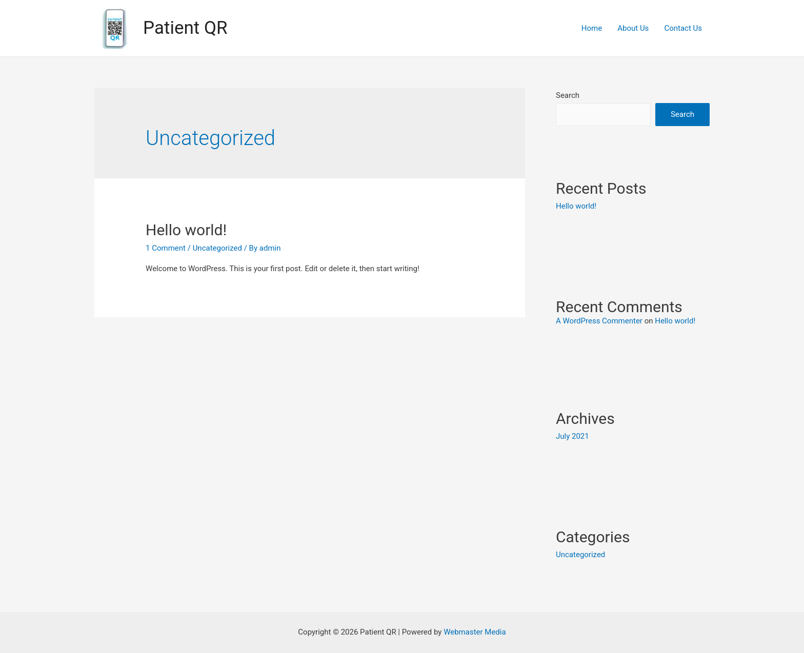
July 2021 (572, 436)
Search (567, 95)
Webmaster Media (475, 632)
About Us (633, 28)
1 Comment (166, 248)
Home (591, 28)
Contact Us (683, 28)
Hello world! (186, 230)
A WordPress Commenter (599, 320)
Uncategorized (217, 248)
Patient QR (185, 27)
